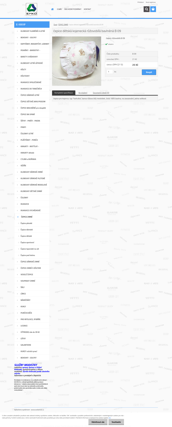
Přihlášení (140, 2)
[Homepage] (52, 9)
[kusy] (110, 71)
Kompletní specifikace (64, 92)
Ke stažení (83, 92)
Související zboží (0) (101, 92)
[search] (146, 9)
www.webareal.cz (37, 409)
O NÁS (59, 9)
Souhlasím (116, 421)
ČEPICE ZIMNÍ (63, 24)
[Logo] (31, 9)
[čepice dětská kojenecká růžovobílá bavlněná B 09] (76, 37)
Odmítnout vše (98, 421)
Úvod (55, 24)
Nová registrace (151, 2)
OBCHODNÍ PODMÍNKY (72, 9)
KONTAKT (87, 9)
